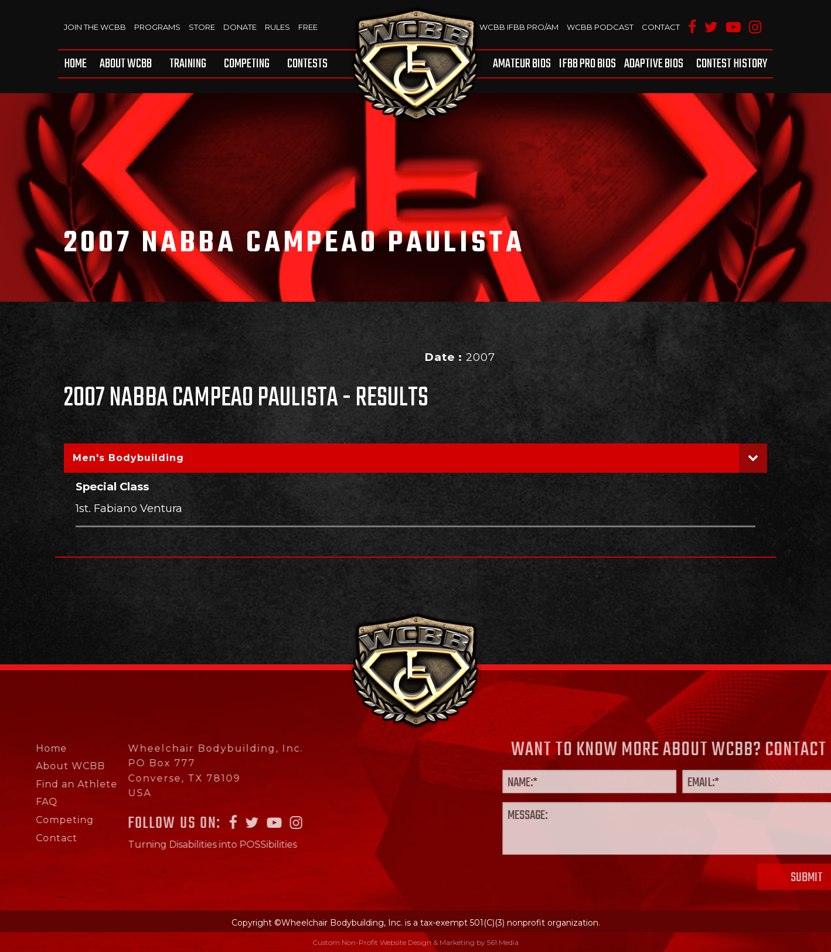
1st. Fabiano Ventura (129, 508)
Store (202, 27)
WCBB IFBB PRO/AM (518, 27)
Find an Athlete (42, 784)
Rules (277, 27)
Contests (307, 64)
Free (308, 27)
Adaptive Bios (653, 64)
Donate (240, 27)
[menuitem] (77, 64)
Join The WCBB (95, 27)
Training (187, 64)
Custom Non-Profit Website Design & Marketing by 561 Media (415, 942)
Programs (157, 27)
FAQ (12, 801)
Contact (661, 27)
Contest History (731, 64)
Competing (247, 64)
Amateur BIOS (522, 64)
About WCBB (126, 64)
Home (75, 64)
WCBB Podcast (600, 27)
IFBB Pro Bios (587, 64)
